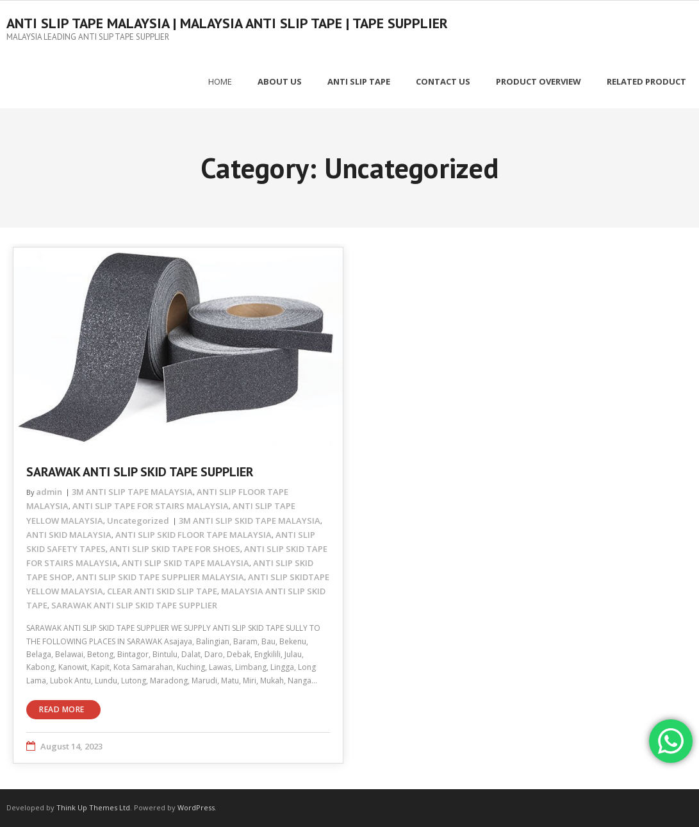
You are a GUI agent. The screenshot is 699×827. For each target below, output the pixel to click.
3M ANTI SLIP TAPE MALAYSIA (132, 491)
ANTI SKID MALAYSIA (68, 534)
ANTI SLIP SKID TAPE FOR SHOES (175, 548)
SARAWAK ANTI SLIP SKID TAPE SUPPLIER (140, 472)
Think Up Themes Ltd (93, 807)
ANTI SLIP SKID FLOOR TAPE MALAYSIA (193, 534)
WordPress (196, 807)
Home (220, 81)
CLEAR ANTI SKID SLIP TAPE (162, 591)
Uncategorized (138, 520)
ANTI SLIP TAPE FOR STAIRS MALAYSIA (150, 506)
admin (49, 491)
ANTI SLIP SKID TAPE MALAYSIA (185, 562)
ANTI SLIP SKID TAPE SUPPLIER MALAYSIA (160, 577)
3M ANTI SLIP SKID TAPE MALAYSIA (249, 520)
